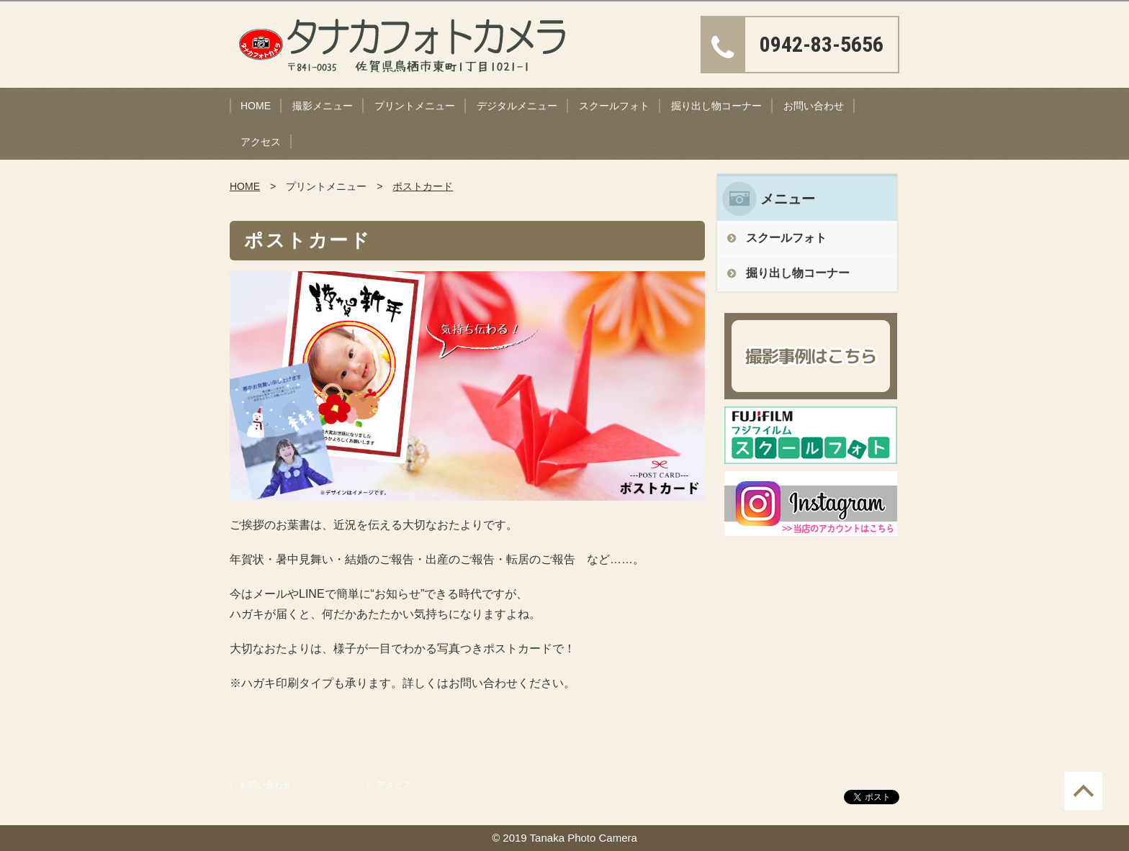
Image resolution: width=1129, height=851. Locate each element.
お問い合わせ (813, 106)
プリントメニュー (414, 106)
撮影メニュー (322, 106)
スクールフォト (614, 106)
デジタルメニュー (517, 106)
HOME (255, 106)
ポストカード (422, 186)
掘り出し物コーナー (716, 106)
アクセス (260, 141)
